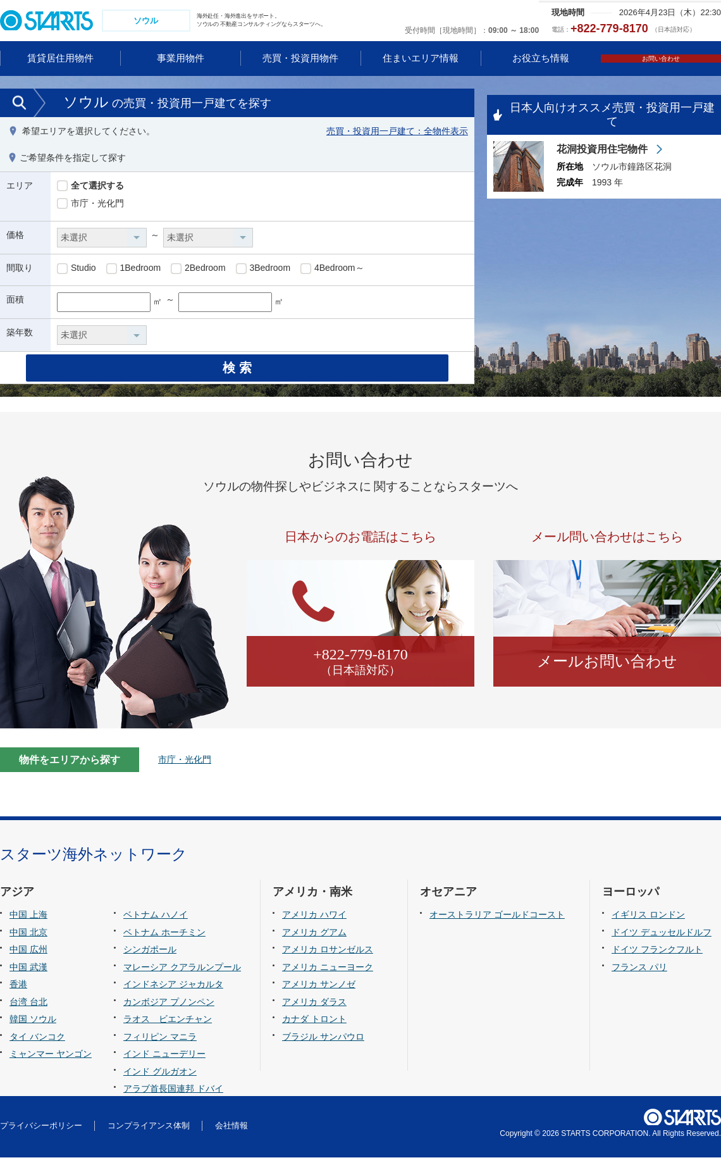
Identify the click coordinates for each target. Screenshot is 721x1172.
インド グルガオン (160, 1085)
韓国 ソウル (32, 1033)
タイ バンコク (37, 1050)
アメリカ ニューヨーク (327, 981)
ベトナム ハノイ (155, 929)
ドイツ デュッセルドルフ (662, 946)
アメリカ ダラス (314, 1016)
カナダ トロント (314, 1033)
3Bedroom (263, 270)
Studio (76, 270)
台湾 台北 (28, 1016)
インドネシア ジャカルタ (173, 999)
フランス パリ (639, 981)
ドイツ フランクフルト (657, 964)
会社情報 (231, 1140)
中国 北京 (28, 946)
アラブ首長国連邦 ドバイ (173, 1103)
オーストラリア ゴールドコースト (497, 929)
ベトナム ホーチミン (164, 946)
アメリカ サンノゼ (318, 999)
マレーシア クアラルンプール (182, 981)
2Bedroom (198, 270)
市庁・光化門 (90, 205)
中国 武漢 (28, 981)
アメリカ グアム (314, 946)
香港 (18, 999)
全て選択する (90, 187)
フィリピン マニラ (160, 1050)
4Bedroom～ (332, 270)
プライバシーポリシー (41, 1140)
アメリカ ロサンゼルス (327, 964)
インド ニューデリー (164, 1068)
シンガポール (149, 964)
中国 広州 (28, 964)
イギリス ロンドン (648, 929)
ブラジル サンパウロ (323, 1050)
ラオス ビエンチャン (167, 1033)
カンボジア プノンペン (168, 1016)
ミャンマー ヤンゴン (50, 1068)
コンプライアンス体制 (149, 1140)
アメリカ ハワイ (314, 929)
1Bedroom (133, 270)
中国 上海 (28, 929)
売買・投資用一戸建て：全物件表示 (397, 132)
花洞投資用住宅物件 (603, 150)
